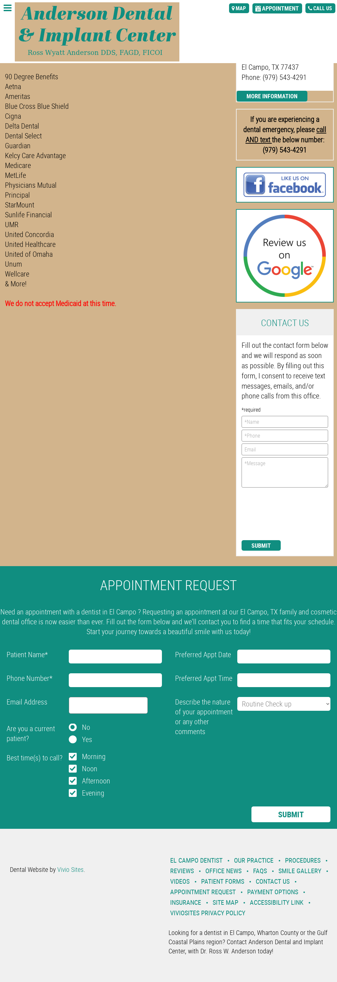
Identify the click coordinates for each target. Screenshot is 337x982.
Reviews (182, 870)
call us (322, 8)
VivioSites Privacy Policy (207, 912)
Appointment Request (203, 891)
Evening (93, 793)
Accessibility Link (276, 902)
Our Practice (253, 860)
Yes (87, 739)
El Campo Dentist (196, 860)
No (86, 727)
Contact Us (273, 881)
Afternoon (96, 780)
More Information (272, 96)
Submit (261, 545)
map (241, 8)
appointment (280, 8)
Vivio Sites (70, 869)
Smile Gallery (299, 870)
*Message (285, 472)
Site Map (225, 902)
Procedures (303, 860)
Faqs (260, 870)
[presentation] (269, 513)
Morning (94, 756)
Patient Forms (222, 881)
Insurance (185, 902)
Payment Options (272, 891)
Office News (223, 870)
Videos (180, 881)
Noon (89, 768)
